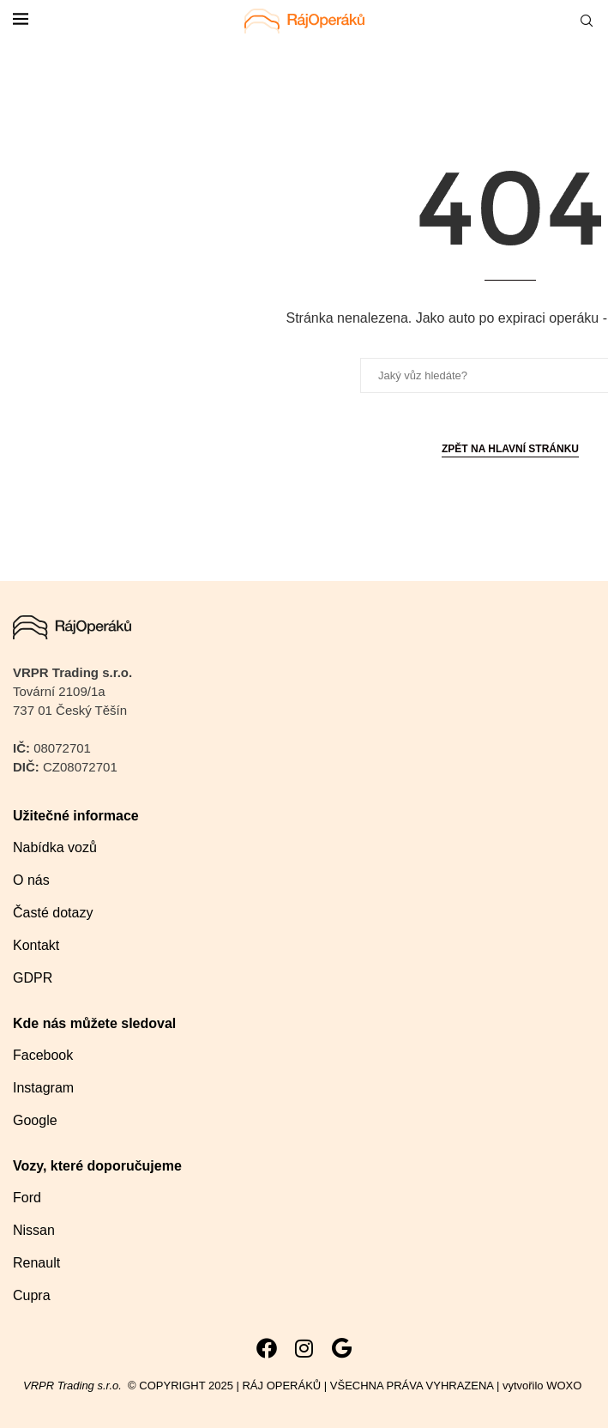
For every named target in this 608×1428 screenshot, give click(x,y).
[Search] (586, 21)
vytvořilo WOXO (544, 1385)
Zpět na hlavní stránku (510, 449)
